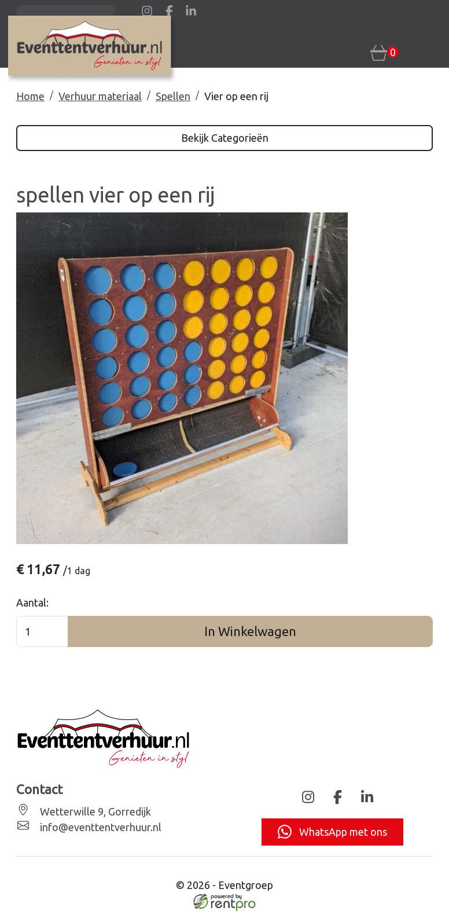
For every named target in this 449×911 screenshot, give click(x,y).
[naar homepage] (93, 49)
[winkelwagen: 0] (384, 52)
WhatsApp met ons (332, 832)
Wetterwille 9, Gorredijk (94, 811)
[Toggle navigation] (425, 52)
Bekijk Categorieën (224, 138)
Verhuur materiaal (100, 96)
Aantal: (32, 602)
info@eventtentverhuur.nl (99, 827)
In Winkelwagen (250, 631)
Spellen (173, 96)
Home (30, 96)
